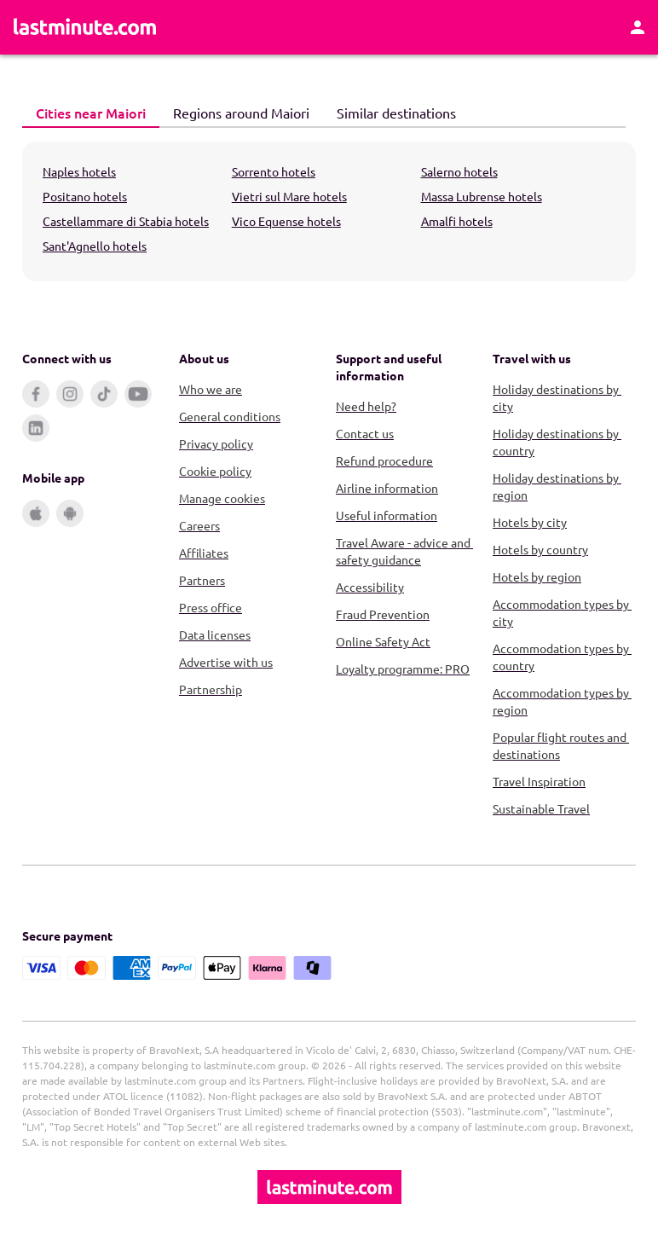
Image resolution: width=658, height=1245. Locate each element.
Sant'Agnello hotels (95, 245)
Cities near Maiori (84, 112)
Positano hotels (85, 196)
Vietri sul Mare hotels (289, 196)
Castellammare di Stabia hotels (126, 221)
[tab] (90, 113)
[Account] (637, 27)
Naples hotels (79, 171)
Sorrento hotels (273, 171)
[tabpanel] (329, 211)
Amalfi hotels (457, 221)
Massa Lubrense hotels (481, 196)
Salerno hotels (459, 171)
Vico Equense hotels (286, 221)
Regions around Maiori (234, 111)
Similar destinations (389, 111)
